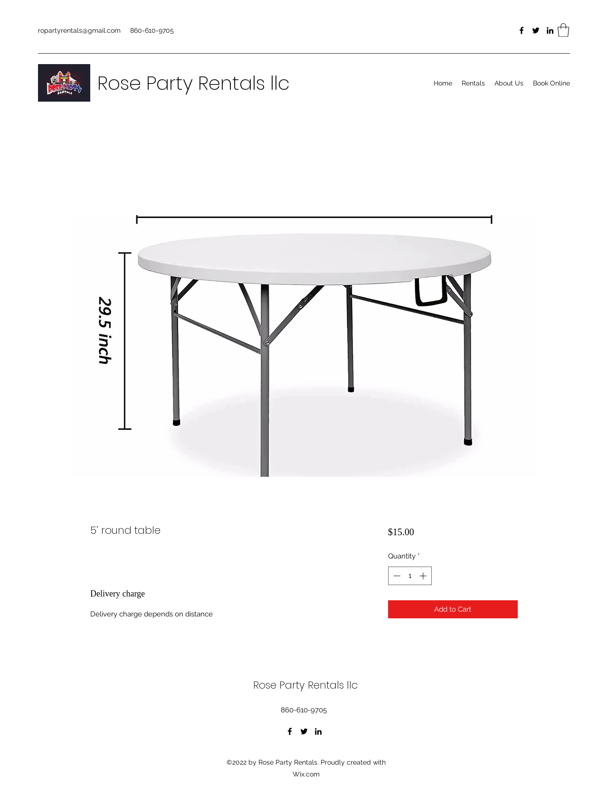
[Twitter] (536, 30)
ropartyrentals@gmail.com (79, 30)
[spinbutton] (410, 576)
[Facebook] (521, 30)
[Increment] (424, 576)
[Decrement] (396, 576)
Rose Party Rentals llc (193, 83)
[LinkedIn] (550, 30)
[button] (563, 30)
